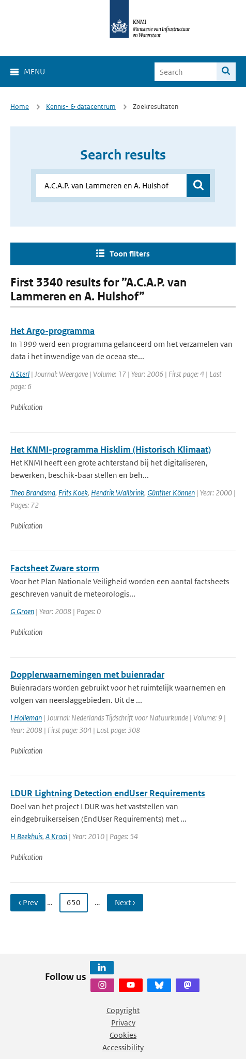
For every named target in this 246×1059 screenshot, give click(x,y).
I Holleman (26, 718)
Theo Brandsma (32, 493)
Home (19, 106)
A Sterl (19, 374)
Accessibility (123, 1047)
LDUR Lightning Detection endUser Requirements (107, 793)
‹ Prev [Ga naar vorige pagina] (28, 902)
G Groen (22, 611)
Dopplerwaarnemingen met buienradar (87, 674)
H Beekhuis (26, 836)
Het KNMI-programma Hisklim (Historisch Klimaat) (110, 449)
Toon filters (130, 254)
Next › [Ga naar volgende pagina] (125, 902)
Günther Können (171, 493)
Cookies (123, 1035)
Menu (34, 71)
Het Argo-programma (52, 330)
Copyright (123, 1010)
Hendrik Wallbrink (117, 493)
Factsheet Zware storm (54, 568)
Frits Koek (73, 493)
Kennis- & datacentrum (81, 106)
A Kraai (56, 836)
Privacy (123, 1023)
